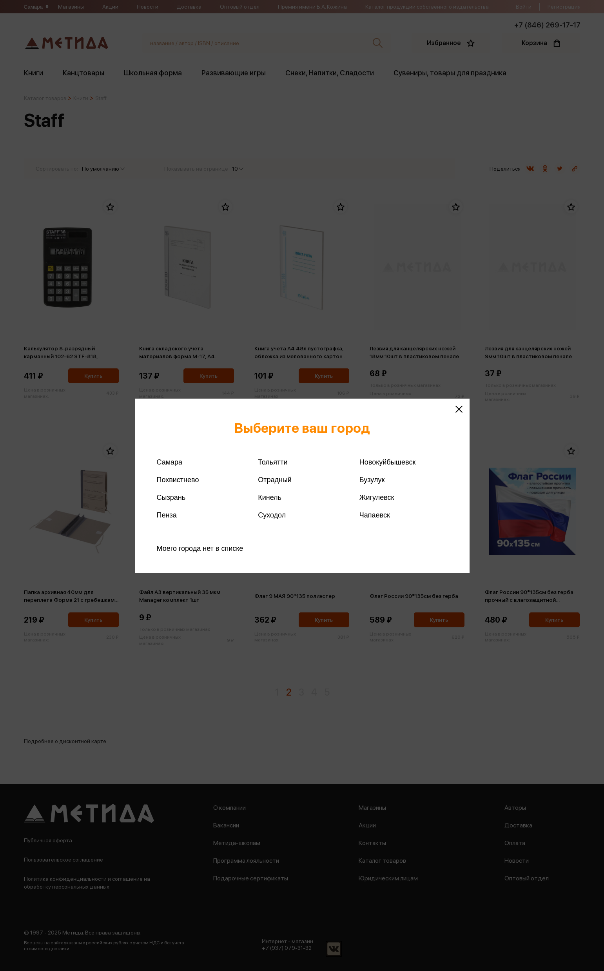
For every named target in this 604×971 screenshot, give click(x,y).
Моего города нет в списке (200, 548)
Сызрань (171, 497)
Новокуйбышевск (387, 462)
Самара (170, 462)
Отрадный (275, 480)
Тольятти (272, 462)
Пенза (167, 515)
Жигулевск (376, 497)
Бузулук (372, 480)
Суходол (272, 515)
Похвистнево (178, 480)
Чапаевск (374, 515)
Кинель (269, 497)
